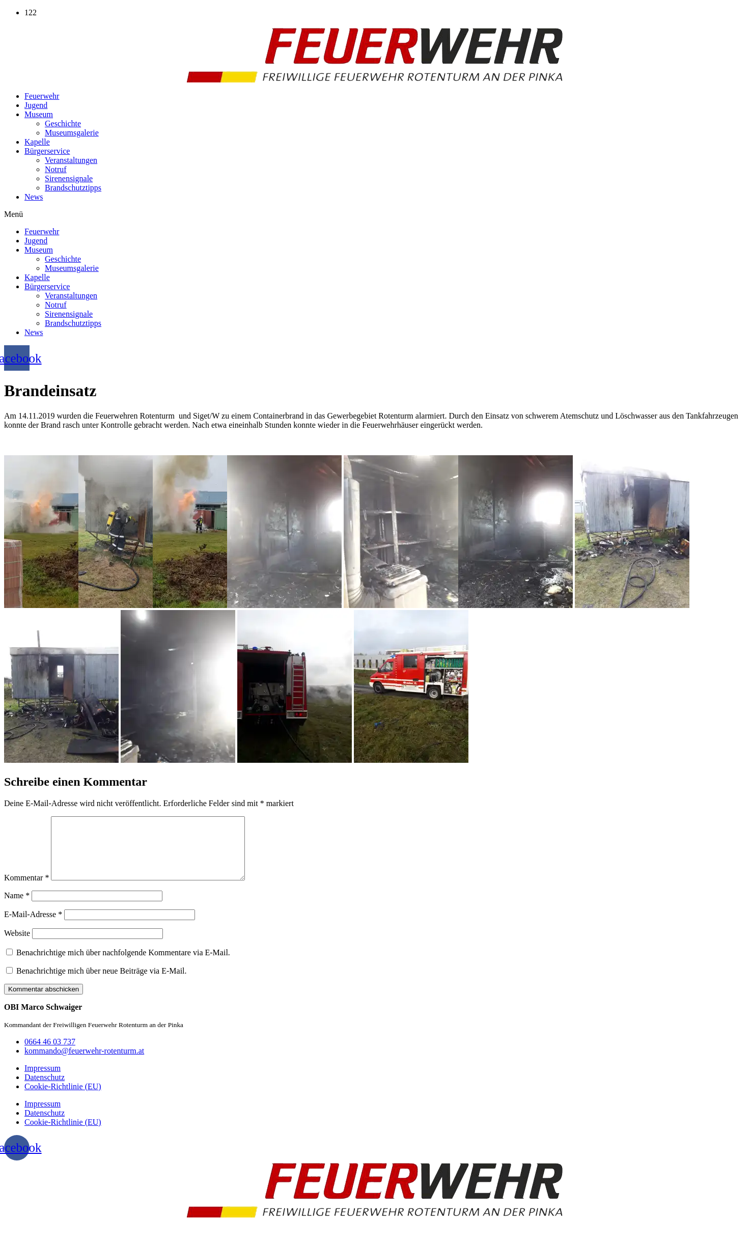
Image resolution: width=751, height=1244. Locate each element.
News (33, 196)
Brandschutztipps (73, 187)
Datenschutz (44, 1089)
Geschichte (63, 123)
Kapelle (37, 141)
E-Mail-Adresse (33, 926)
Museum (38, 114)
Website (17, 945)
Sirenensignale (69, 178)
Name (17, 907)
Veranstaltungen (71, 160)
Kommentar (26, 890)
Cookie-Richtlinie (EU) (62, 1098)
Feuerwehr (41, 96)
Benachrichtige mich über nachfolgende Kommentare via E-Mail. (123, 964)
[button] (375, 214)
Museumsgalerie (72, 132)
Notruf (56, 169)
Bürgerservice (47, 151)
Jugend (35, 105)
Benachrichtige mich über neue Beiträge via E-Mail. (101, 983)
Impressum (42, 1080)
